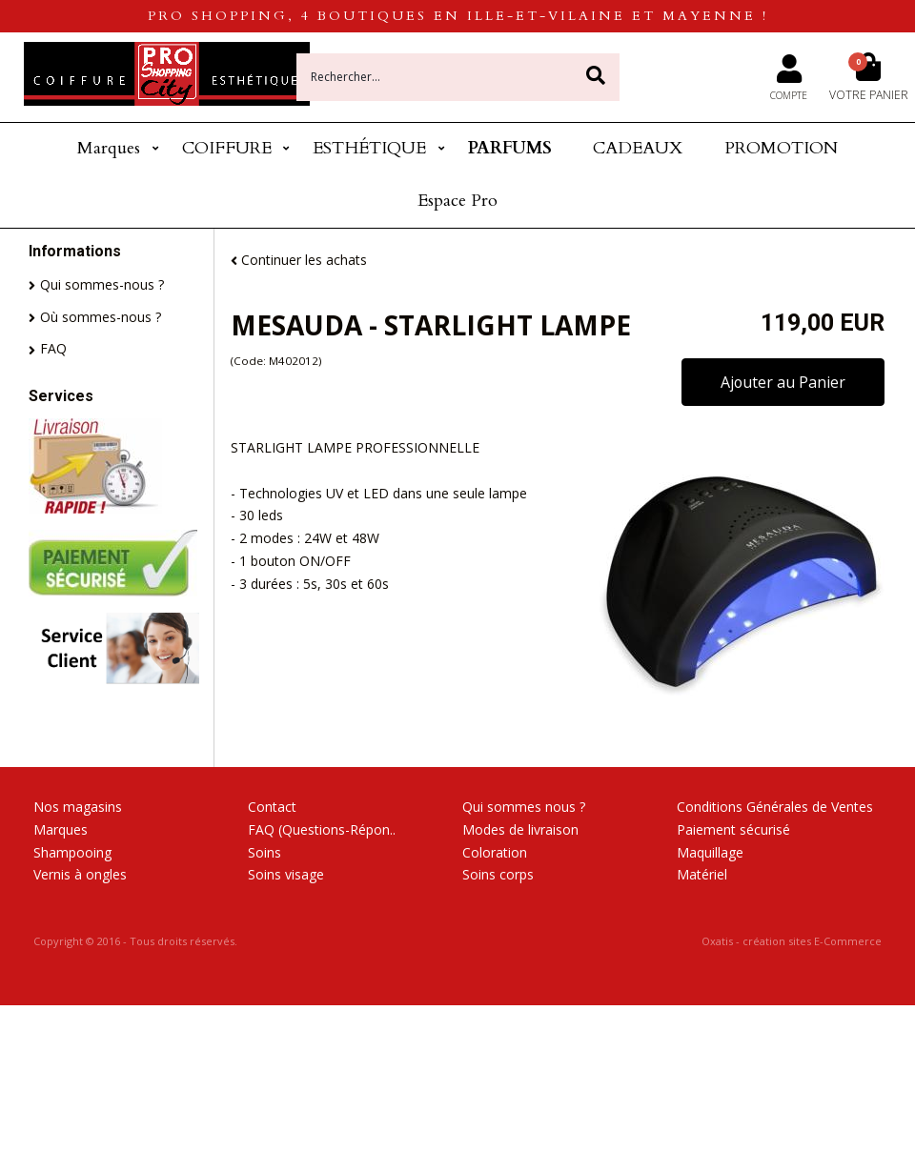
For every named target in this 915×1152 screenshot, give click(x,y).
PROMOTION (781, 148)
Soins (264, 852)
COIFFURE (227, 148)
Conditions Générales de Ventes (775, 807)
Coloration (494, 852)
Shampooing (72, 852)
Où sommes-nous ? (100, 317)
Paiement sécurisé (733, 829)
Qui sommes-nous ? (102, 284)
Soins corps (498, 874)
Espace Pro (457, 200)
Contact (272, 807)
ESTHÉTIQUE (369, 148)
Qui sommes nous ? (523, 807)
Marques (108, 148)
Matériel (702, 874)
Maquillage (710, 852)
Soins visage (286, 874)
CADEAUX (637, 148)
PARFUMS (510, 148)
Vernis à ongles (80, 874)
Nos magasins (77, 807)
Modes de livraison (520, 829)
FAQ (53, 348)
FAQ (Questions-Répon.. (322, 829)
